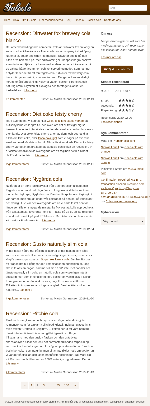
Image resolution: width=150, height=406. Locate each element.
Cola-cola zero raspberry (121, 201)
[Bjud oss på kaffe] (117, 69)
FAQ (69, 20)
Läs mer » (30, 90)
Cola (16, 20)
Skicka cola (94, 20)
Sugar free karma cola (55, 259)
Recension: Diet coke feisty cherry (44, 114)
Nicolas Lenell (110, 147)
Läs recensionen (111, 121)
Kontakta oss (112, 20)
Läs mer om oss (111, 57)
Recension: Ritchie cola (32, 313)
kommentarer (17, 164)
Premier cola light (124, 140)
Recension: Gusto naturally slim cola (46, 244)
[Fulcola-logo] (17, 7)
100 (66, 385)
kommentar (15, 99)
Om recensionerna (51, 20)
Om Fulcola (29, 20)
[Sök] (128, 8)
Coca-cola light (47, 138)
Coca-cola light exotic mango (65, 120)
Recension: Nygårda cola (34, 179)
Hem (7, 20)
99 (58, 385)
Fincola (79, 20)
